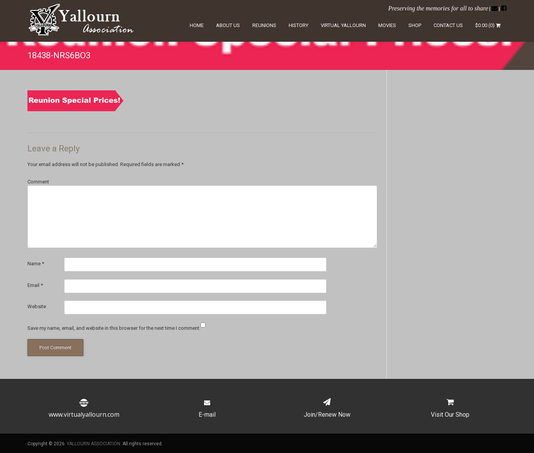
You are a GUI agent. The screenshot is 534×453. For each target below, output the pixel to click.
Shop (414, 25)
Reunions (264, 25)
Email (35, 285)
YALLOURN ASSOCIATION (93, 443)
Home (197, 25)
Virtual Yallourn (343, 25)
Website (36, 306)
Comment (38, 182)
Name (35, 263)
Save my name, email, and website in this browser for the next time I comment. (114, 328)
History (298, 25)
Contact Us (448, 25)
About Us (228, 25)
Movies (387, 25)
